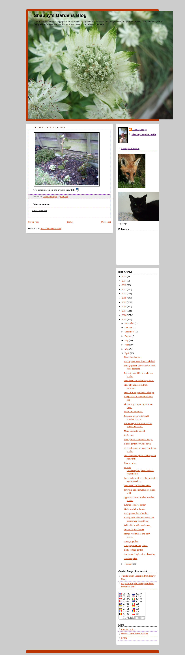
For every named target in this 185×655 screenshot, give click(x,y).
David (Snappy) (139, 129)
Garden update (130, 558)
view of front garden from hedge (139, 392)
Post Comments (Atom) (51, 228)
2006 (124, 315)
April (127, 353)
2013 (124, 285)
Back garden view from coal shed (139, 361)
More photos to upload (134, 431)
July (127, 340)
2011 (124, 293)
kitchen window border (135, 509)
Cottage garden (131, 541)
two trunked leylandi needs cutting (140, 554)
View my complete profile (144, 134)
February (129, 564)
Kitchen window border (135, 505)
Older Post (106, 222)
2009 (124, 302)
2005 (124, 319)
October (129, 327)
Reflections (129, 435)
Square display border (134, 529)
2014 (124, 281)
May (127, 349)
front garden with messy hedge (138, 439)
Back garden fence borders (136, 513)
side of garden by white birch (137, 444)
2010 (124, 298)
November (130, 323)
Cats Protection (128, 629)
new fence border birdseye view (139, 380)
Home (70, 222)
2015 (124, 276)
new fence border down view (137, 485)
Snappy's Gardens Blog (60, 15)
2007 (124, 311)
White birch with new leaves (137, 525)
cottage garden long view (136, 545)
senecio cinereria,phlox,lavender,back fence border (139, 470)
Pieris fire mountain (133, 411)
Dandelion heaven (132, 357)
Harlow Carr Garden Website (134, 633)
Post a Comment (39, 210)
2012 (124, 289)
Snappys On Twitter (130, 148)
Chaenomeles (130, 463)
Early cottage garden (133, 550)
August (128, 336)
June (127, 344)
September (130, 331)
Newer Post (33, 222)
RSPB (124, 638)
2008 (124, 306)
